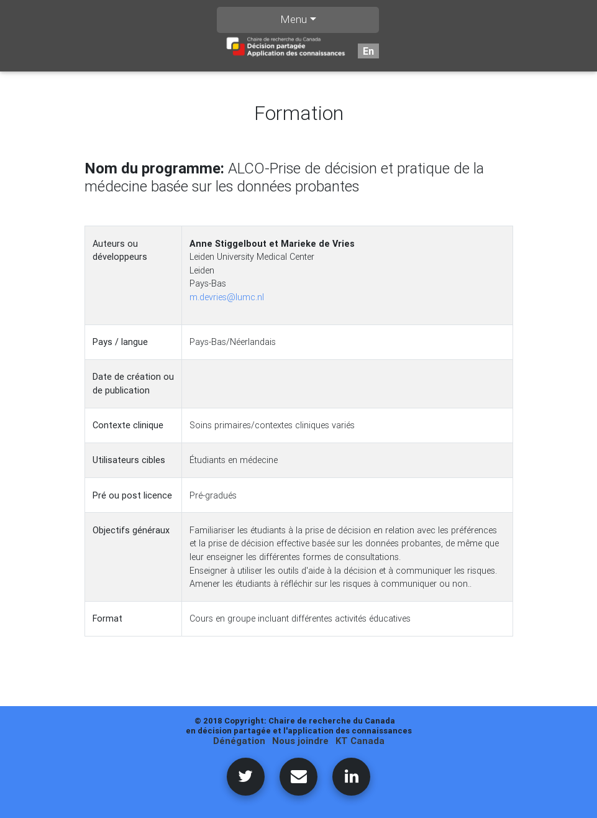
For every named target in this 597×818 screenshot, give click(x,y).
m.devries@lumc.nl (226, 297)
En (368, 51)
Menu (293, 19)
